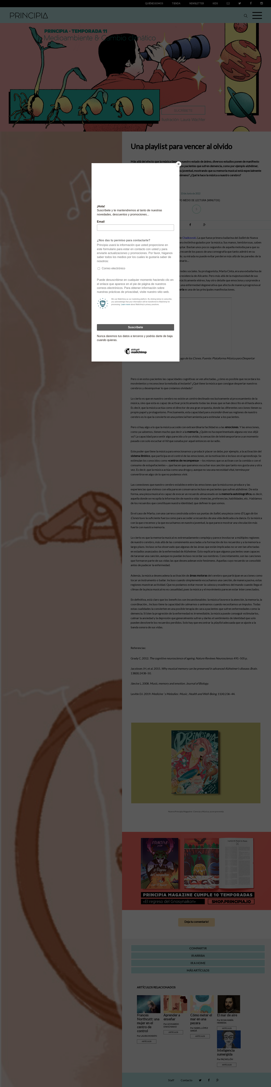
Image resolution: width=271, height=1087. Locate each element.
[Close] (178, 164)
